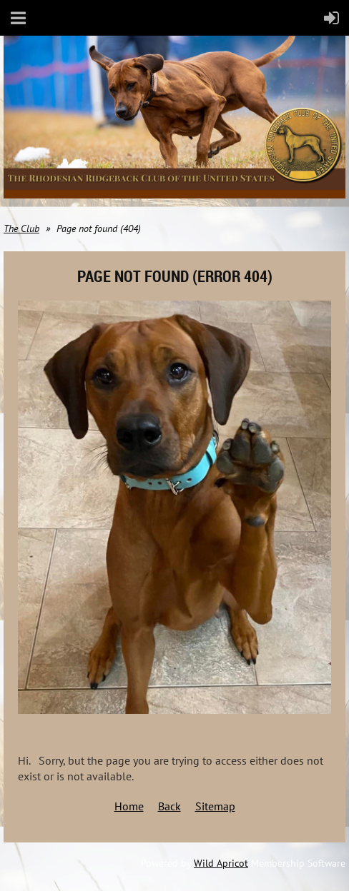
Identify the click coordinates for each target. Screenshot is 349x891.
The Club (21, 228)
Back (169, 806)
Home (129, 806)
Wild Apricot (221, 863)
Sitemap (215, 806)
